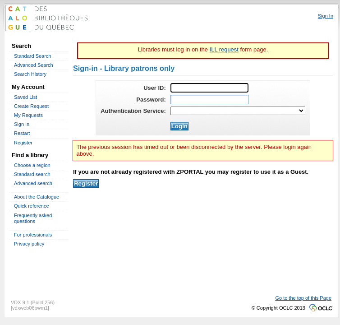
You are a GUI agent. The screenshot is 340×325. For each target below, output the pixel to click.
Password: (150, 99)
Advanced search (33, 183)
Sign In (21, 124)
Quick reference (31, 206)
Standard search (32, 174)
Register (23, 142)
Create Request (31, 106)
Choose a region (32, 165)
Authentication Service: (133, 110)
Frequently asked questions (33, 218)
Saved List (25, 97)
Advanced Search (33, 65)
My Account (28, 87)
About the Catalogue (36, 197)
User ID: (154, 87)
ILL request (224, 49)
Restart (22, 133)
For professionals (33, 234)
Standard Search (32, 56)
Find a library (30, 155)
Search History (30, 74)
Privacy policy (29, 243)
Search (21, 45)
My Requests (28, 115)
